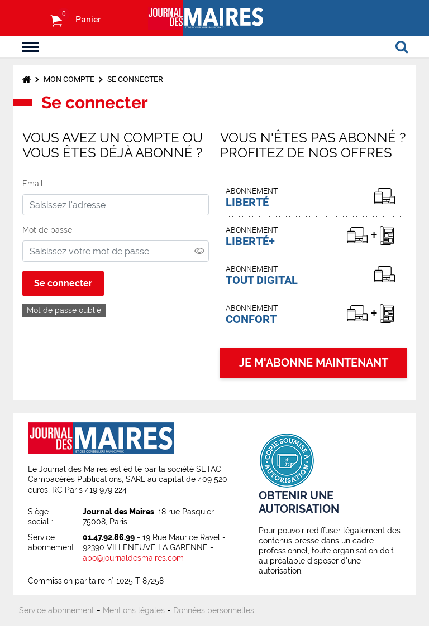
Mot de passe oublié (64, 310)
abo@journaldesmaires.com (133, 557)
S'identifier (33, 18)
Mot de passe (47, 229)
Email (32, 183)
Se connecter (135, 79)
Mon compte (69, 79)
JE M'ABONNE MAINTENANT (313, 362)
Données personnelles (213, 610)
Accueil (26, 79)
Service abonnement (56, 610)
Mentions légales (134, 610)
